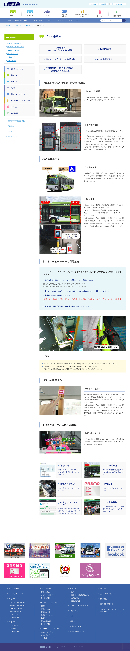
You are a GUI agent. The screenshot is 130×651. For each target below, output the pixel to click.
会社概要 (93, 4)
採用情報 (104, 4)
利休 (49, 20)
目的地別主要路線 (13, 50)
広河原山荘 (38, 20)
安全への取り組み (117, 4)
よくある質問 (11, 60)
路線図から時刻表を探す (15, 47)
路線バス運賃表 (12, 53)
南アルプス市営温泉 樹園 (17, 20)
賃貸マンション (74, 20)
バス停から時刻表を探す (15, 43)
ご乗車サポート (12, 57)
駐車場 (60, 20)
